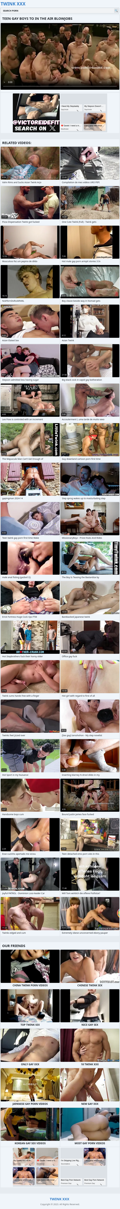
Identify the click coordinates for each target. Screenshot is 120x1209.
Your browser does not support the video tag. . (60, 56)
